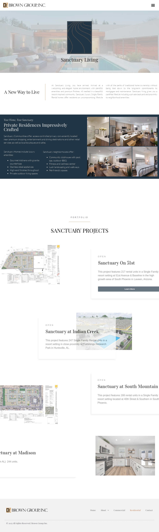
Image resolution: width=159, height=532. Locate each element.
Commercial (119, 510)
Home (93, 510)
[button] (153, 5)
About (105, 510)
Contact (149, 510)
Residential (135, 510)
